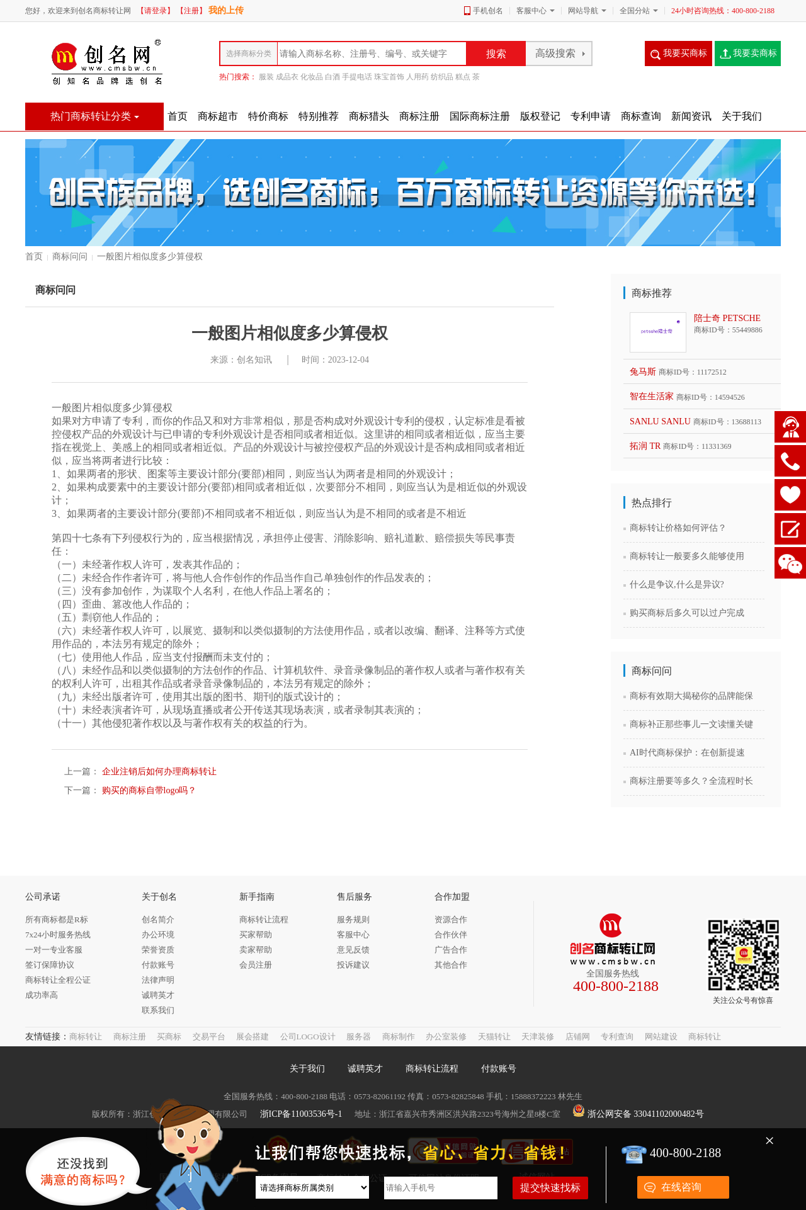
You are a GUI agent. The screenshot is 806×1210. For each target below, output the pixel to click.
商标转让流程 (432, 1068)
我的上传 (226, 10)
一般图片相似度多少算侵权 (150, 256)
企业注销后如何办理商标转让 (158, 771)
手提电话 (357, 76)
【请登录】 (155, 10)
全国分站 (635, 10)
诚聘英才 (365, 1068)
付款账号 (498, 1068)
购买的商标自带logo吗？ (147, 790)
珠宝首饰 (389, 76)
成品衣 (287, 76)
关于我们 (307, 1068)
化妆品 (311, 76)
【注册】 (191, 10)
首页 (34, 256)
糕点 (462, 76)
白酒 (332, 76)
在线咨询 (681, 1187)
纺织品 (442, 76)
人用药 (417, 76)
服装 (266, 76)
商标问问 (70, 256)
